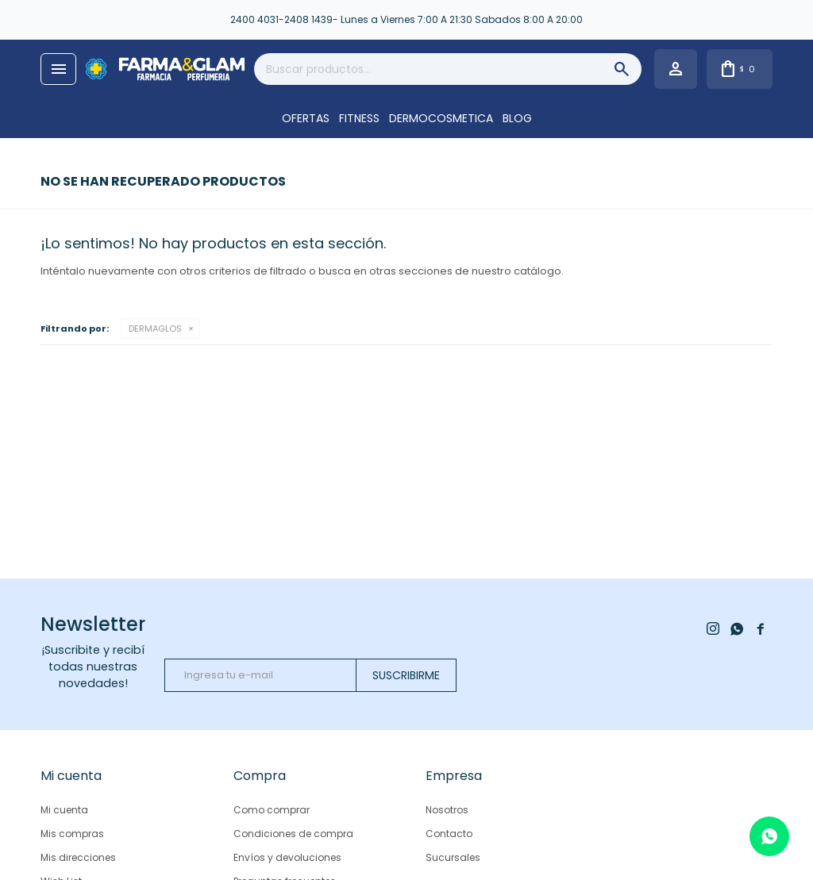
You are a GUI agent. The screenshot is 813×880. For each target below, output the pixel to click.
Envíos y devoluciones (287, 857)
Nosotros (447, 810)
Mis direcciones (78, 857)
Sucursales (453, 857)
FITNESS (359, 118)
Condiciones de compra (293, 833)
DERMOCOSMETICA (441, 118)
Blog (517, 118)
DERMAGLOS (155, 328)
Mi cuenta (64, 810)
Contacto (449, 833)
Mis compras (72, 833)
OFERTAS (305, 118)
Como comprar (271, 810)
